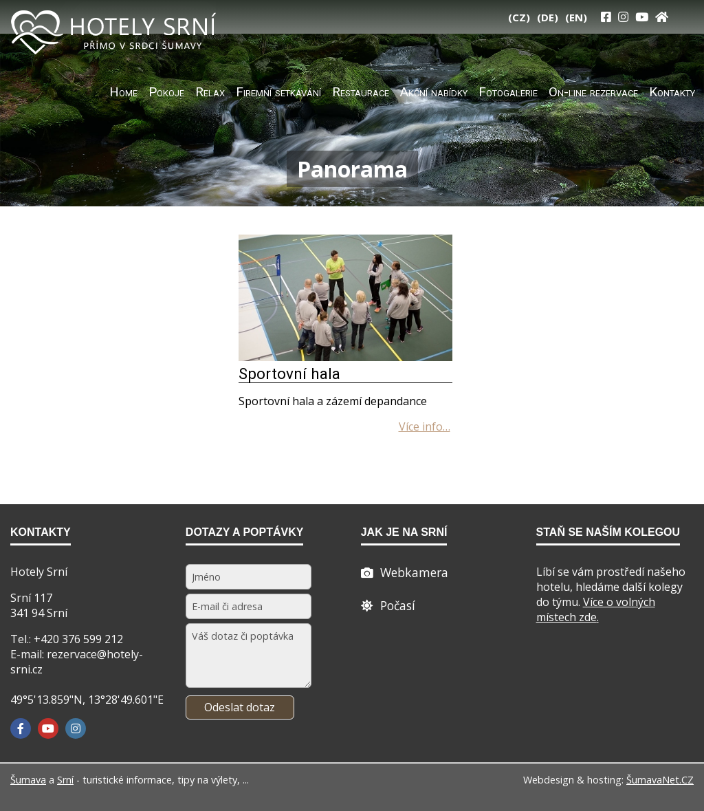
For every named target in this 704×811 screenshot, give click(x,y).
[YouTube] (642, 17)
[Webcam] (404, 572)
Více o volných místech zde (595, 609)
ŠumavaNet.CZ (660, 779)
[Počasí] (388, 605)
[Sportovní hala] (345, 357)
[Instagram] (623, 17)
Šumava (28, 779)
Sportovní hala (289, 373)
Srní (65, 779)
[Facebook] (20, 728)
